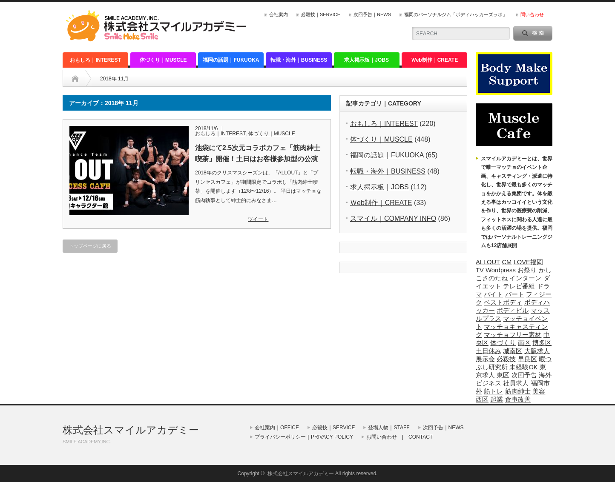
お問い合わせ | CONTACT (399, 437)
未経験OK (523, 367)
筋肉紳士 (518, 391)
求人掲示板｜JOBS (366, 60)
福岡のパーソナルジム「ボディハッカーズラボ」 (455, 14)
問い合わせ (532, 14)
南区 (524, 342)
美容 (538, 391)
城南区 (512, 351)
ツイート (258, 219)
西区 (482, 399)
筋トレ (493, 391)
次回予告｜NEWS (372, 14)
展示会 (485, 359)
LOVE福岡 (528, 262)
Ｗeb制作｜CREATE (434, 60)
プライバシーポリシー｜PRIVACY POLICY (304, 437)
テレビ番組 (519, 286)
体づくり (503, 342)
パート (514, 294)
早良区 (527, 359)
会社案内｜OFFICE (277, 428)
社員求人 (516, 383)
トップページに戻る (90, 245)
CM (507, 262)
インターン (525, 278)
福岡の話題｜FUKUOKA (231, 60)
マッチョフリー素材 (512, 334)
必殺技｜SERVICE (320, 14)
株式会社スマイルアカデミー (131, 430)
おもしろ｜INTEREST (95, 60)
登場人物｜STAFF (388, 428)
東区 (503, 375)
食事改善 (518, 399)
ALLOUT (488, 262)
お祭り (527, 270)
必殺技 (506, 359)
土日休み (488, 351)
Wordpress (501, 270)
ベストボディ (503, 302)
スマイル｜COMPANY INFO (393, 218)
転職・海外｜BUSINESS (298, 60)
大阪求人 (537, 351)
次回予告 (524, 375)
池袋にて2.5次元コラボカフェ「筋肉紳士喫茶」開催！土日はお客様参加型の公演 (257, 153)
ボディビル (513, 310)
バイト (493, 294)
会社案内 (278, 14)
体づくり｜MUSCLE (163, 60)
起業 (496, 399)
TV (480, 270)
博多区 (542, 342)
